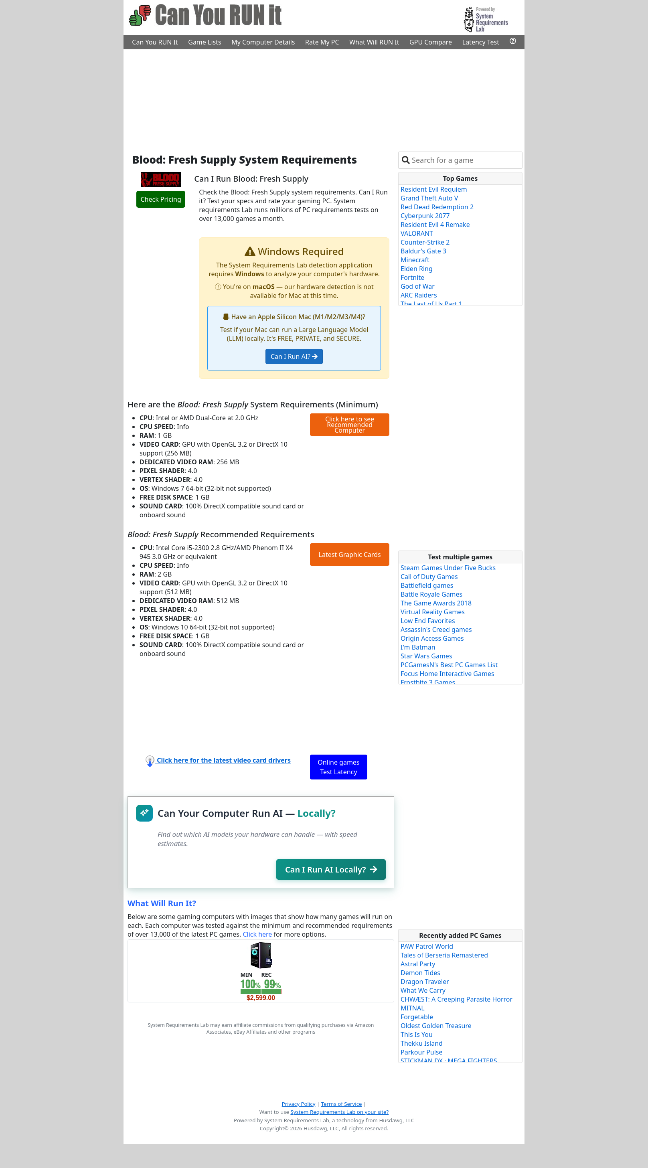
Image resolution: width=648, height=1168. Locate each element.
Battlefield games (427, 585)
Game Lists (204, 42)
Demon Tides (420, 972)
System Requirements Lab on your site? (339, 1111)
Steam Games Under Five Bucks (448, 567)
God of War (418, 286)
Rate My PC (322, 42)
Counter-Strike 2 (425, 242)
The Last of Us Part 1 (431, 304)
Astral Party (418, 964)
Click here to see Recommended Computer (349, 425)
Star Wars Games (426, 656)
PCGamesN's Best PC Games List (449, 664)
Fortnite (412, 277)
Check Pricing (160, 199)
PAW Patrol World (427, 946)
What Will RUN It (374, 42)
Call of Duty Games (429, 576)
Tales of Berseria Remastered (444, 955)
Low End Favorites (428, 620)
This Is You (417, 1034)
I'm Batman (418, 647)
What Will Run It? (162, 903)
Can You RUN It (155, 42)
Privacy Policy (299, 1103)
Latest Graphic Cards (350, 554)
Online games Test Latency (338, 767)
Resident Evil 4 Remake (435, 224)
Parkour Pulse (422, 1052)
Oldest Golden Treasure (436, 1025)
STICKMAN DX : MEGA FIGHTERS (449, 1061)
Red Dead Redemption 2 (437, 206)
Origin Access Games (432, 638)
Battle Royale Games (431, 594)
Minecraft (415, 259)
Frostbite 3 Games (428, 682)
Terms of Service (341, 1103)
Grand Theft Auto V (429, 198)
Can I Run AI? (294, 356)
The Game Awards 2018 (436, 603)
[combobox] (465, 160)
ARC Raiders (419, 295)
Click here (257, 934)
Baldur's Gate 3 (423, 251)
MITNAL (413, 1008)
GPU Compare (430, 42)
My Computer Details (263, 42)
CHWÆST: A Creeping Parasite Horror (456, 999)
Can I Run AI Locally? (331, 869)
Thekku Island (422, 1043)
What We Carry (423, 990)
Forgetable (417, 1016)
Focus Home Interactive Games (447, 673)
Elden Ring (417, 268)
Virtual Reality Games (433, 611)
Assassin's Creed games (436, 629)
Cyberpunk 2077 (425, 215)
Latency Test (480, 42)
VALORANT (417, 233)
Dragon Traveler (425, 981)
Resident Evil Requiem (434, 189)
